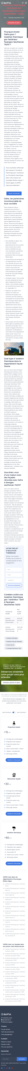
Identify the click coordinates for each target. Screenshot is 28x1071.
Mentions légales (6, 1022)
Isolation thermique (12, 638)
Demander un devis (14, 23)
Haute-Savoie (10, 645)
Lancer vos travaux (14, 193)
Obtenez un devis (6, 1042)
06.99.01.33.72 (6, 1020)
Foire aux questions (6, 1047)
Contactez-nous (6, 1018)
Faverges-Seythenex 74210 (14, 648)
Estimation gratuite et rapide (11, 682)
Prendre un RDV (5, 1044)
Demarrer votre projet (14, 760)
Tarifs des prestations (7, 1032)
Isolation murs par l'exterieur (14, 641)
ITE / (5, 17)
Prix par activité (5, 1029)
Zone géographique (6, 1034)
